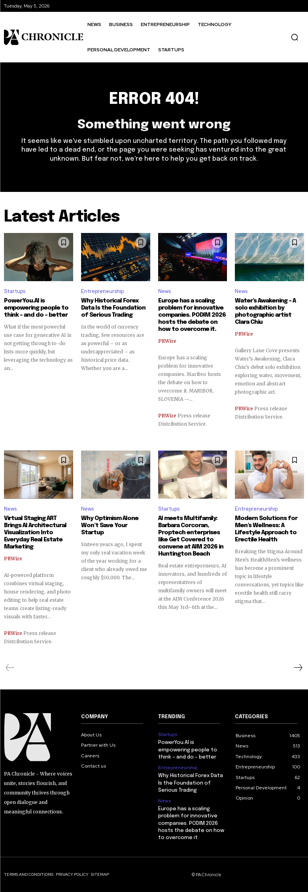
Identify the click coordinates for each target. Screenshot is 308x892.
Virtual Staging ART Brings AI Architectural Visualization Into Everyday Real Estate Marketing (35, 532)
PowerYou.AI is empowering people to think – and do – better (36, 308)
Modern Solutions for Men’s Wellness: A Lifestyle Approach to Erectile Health (266, 529)
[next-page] (297, 668)
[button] (294, 37)
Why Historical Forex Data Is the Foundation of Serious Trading (113, 308)
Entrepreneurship (102, 291)
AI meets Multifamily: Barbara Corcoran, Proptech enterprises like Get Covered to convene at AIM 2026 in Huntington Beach (190, 536)
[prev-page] (10, 668)
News (164, 291)
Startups (14, 291)
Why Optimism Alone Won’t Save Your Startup (109, 525)
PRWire (167, 341)
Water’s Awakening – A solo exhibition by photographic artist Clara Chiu (265, 311)
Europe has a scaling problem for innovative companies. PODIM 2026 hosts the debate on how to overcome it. (192, 315)
